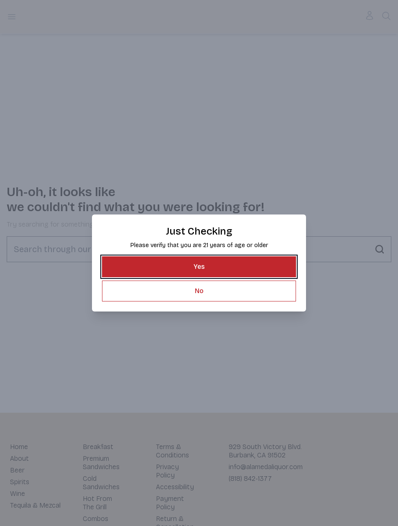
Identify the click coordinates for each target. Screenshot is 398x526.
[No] (199, 291)
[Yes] (199, 266)
